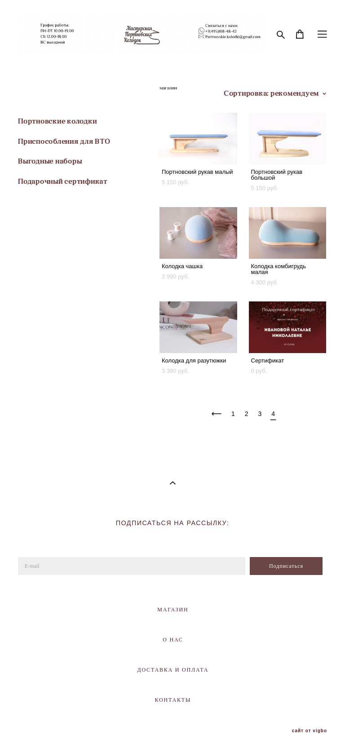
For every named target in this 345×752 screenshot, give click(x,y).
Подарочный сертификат (62, 181)
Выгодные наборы (50, 161)
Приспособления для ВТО (64, 141)
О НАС (173, 640)
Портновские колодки (57, 121)
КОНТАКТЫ (173, 700)
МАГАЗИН (172, 609)
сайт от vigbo (309, 731)
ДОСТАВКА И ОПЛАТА (172, 670)
